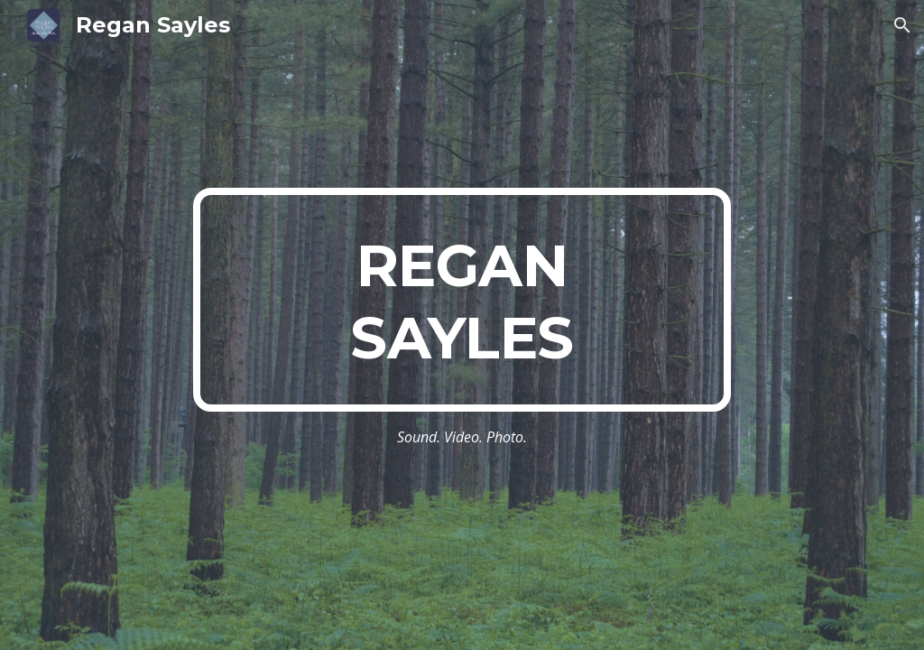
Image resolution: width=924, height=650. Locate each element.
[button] (902, 25)
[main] (461, 300)
